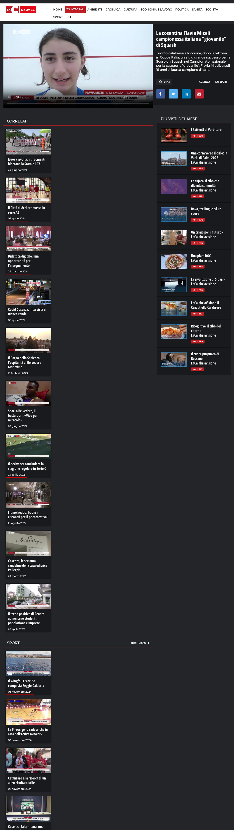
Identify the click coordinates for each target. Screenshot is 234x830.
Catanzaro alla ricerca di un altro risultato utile (27, 780)
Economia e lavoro (156, 9)
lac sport (221, 82)
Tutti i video (140, 643)
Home (57, 9)
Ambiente (94, 9)
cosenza (204, 82)
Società (212, 9)
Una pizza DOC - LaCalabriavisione (203, 258)
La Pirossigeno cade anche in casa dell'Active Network (28, 732)
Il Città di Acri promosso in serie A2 (26, 210)
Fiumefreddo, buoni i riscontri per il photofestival (28, 514)
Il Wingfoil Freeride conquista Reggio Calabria (26, 683)
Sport (58, 17)
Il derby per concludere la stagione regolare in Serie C (27, 466)
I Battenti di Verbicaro (206, 129)
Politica (182, 9)
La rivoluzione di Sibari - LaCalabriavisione (208, 281)
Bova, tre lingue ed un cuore (206, 211)
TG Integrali (75, 9)
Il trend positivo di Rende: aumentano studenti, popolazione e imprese (26, 618)
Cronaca (113, 9)
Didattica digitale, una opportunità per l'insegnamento (23, 261)
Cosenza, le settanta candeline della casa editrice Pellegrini (27, 565)
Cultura (130, 9)
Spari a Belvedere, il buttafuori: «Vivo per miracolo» (23, 415)
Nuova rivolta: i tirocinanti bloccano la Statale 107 (26, 161)
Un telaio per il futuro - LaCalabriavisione (207, 234)
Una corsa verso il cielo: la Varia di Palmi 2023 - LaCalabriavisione (209, 158)
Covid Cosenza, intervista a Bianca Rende (26, 312)
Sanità (197, 9)
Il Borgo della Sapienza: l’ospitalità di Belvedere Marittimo (24, 362)
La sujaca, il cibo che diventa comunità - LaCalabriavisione (205, 185)
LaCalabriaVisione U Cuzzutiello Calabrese (206, 305)
